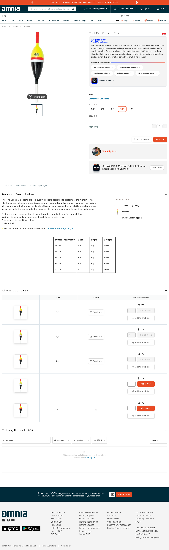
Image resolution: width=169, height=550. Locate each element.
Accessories (54, 20)
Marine (66, 20)
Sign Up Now (142, 494)
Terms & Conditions (49, 546)
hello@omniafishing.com (147, 537)
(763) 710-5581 (142, 534)
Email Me (96, 312)
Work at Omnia (114, 522)
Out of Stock (146, 310)
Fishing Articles (86, 518)
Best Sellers (56, 518)
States (136, 20)
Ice (92, 20)
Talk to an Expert (143, 515)
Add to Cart (160, 139)
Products (6, 26)
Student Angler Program (118, 528)
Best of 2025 (57, 531)
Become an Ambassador (119, 525)
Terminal (40, 20)
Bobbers (27, 26)
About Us (111, 515)
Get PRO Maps (80, 20)
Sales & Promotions (60, 528)
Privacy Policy (66, 546)
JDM (100, 20)
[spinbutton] (131, 310)
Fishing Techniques (88, 522)
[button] (84, 194)
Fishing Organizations (89, 528)
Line (12, 20)
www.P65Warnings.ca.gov (60, 228)
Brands (148, 20)
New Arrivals (57, 515)
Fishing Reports (86, 515)
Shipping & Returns (144, 518)
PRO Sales (56, 525)
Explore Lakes (85, 531)
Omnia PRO (84, 534)
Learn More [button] (157, 167)
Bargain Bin (56, 522)
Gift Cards (55, 534)
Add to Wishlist (142, 139)
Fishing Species (86, 525)
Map (124, 20)
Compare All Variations (99, 99)
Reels (29, 20)
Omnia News (113, 518)
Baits (4, 20)
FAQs (137, 522)
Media (162, 20)
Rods (21, 20)
